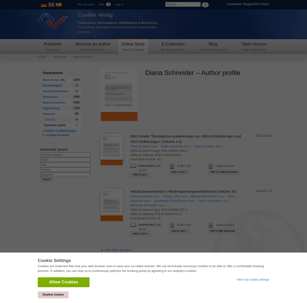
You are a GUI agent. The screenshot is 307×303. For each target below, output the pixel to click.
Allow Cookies (63, 282)
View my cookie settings (253, 279)
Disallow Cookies (53, 294)
